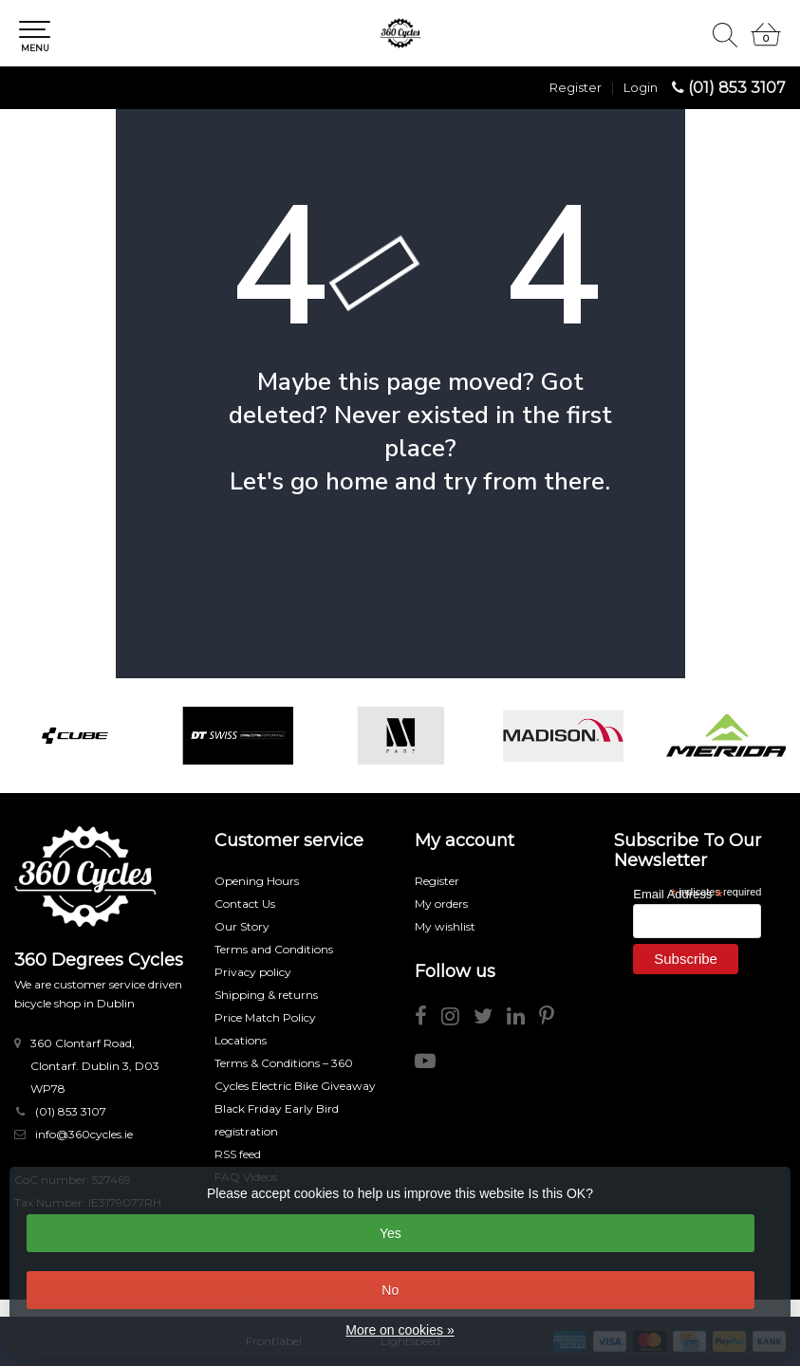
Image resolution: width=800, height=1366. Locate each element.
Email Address (677, 893)
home (357, 481)
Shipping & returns (266, 995)
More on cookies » (399, 1330)
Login (640, 87)
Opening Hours (256, 881)
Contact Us (244, 903)
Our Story (242, 926)
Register (575, 87)
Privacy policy (252, 972)
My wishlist (445, 926)
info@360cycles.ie (84, 1134)
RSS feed (237, 1154)
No (390, 1290)
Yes (390, 1233)
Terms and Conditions (273, 949)
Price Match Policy (265, 1017)
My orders (441, 903)
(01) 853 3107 (737, 88)
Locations (240, 1040)
